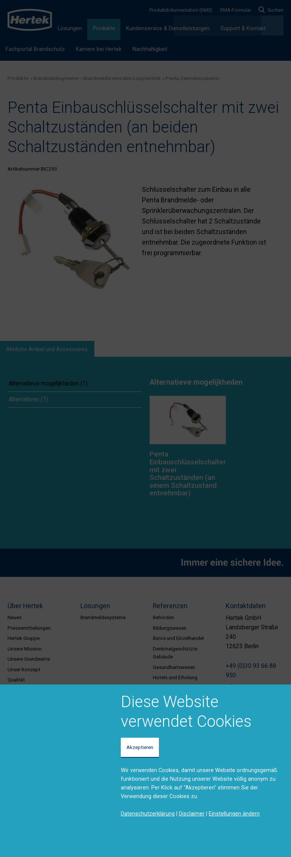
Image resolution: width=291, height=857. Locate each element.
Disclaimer (192, 813)
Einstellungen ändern (234, 813)
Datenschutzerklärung (148, 813)
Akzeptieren (139, 747)
